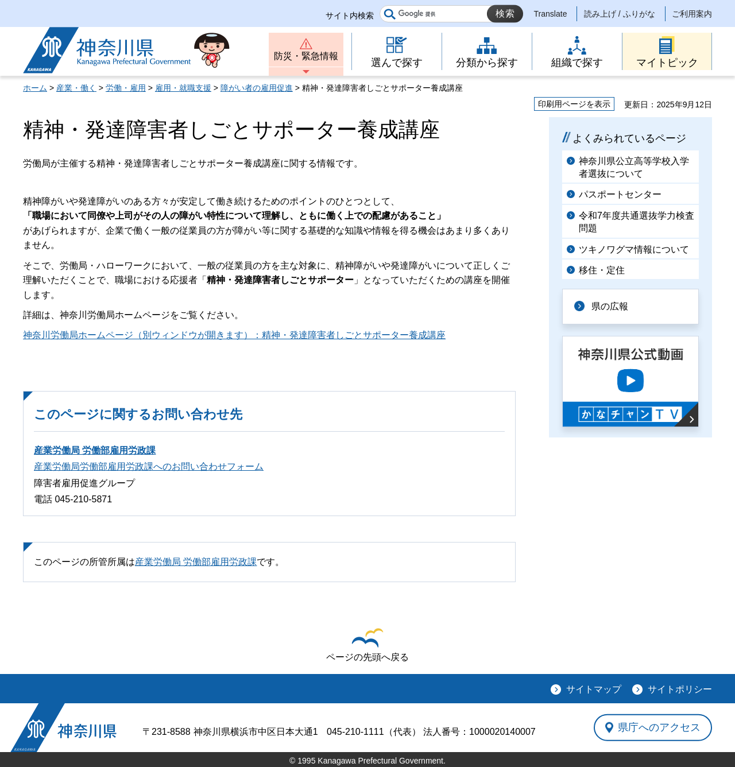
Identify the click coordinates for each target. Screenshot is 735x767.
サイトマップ (593, 689)
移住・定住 (602, 270)
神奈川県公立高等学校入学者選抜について (634, 167)
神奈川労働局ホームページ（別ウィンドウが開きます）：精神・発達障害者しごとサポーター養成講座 (234, 335)
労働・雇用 (126, 87)
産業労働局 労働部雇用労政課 (95, 450)
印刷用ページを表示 (574, 104)
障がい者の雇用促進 (256, 87)
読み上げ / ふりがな (619, 13)
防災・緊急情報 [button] (306, 56)
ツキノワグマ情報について (634, 249)
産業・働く (76, 87)
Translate (550, 13)
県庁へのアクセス (659, 727)
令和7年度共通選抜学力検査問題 (636, 222)
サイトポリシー (680, 689)
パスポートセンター (620, 194)
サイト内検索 (350, 15)
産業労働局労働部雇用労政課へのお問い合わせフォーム (149, 466)
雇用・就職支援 (183, 87)
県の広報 (609, 306)
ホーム (35, 87)
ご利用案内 (692, 13)
